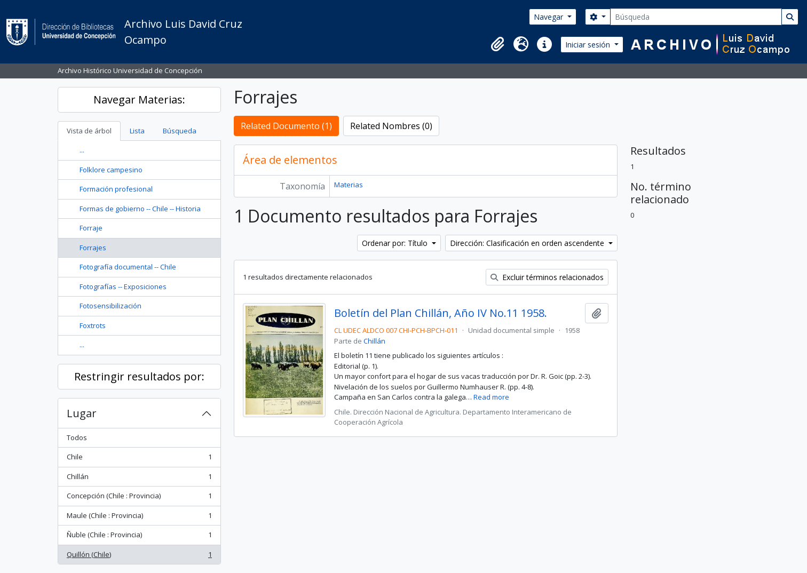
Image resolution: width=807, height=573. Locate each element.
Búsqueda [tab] (179, 131)
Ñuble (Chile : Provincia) (139, 537)
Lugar (82, 413)
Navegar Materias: (139, 99)
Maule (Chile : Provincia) (139, 518)
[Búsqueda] (696, 17)
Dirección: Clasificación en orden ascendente (528, 243)
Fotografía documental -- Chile (128, 267)
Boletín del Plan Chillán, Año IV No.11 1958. (440, 313)
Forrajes (93, 247)
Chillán (139, 479)
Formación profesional (116, 189)
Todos (77, 437)
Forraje (91, 228)
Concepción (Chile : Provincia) (139, 498)
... (82, 150)
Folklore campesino (111, 169)
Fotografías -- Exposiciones (123, 286)
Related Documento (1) (286, 126)
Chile (139, 459)
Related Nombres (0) (391, 126)
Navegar (549, 17)
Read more (491, 397)
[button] (497, 44)
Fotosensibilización (110, 306)
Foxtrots (93, 325)
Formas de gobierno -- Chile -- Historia (140, 208)
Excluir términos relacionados (547, 277)
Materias (348, 184)
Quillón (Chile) (139, 557)
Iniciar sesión (588, 44)
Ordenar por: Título (396, 243)
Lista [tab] (137, 131)
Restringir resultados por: (139, 376)
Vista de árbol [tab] (89, 131)
